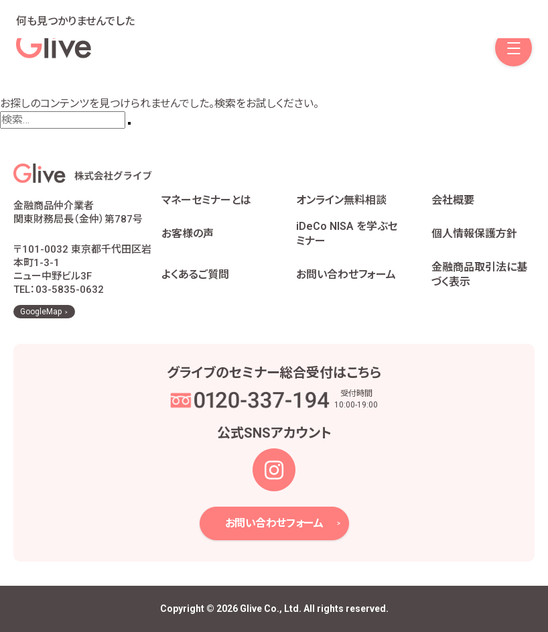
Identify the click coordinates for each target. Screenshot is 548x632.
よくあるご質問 (195, 274)
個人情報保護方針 (474, 233)
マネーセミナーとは (206, 200)
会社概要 (452, 200)
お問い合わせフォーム (346, 274)
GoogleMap (41, 311)
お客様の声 (187, 233)
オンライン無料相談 (341, 200)
